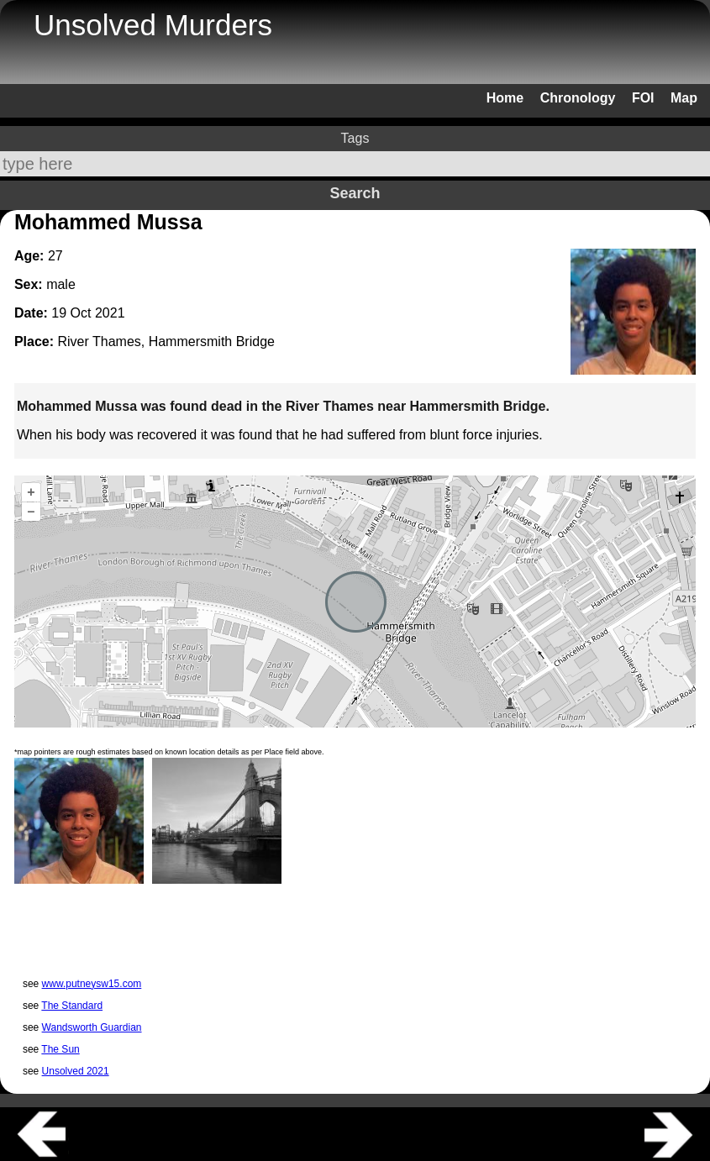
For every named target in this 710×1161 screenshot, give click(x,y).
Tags (355, 138)
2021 (110, 313)
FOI (643, 98)
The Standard (72, 1005)
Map (684, 98)
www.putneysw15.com (92, 984)
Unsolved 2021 (75, 1071)
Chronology (578, 98)
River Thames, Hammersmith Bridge (165, 341)
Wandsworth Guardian (92, 1027)
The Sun (60, 1049)
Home (504, 98)
